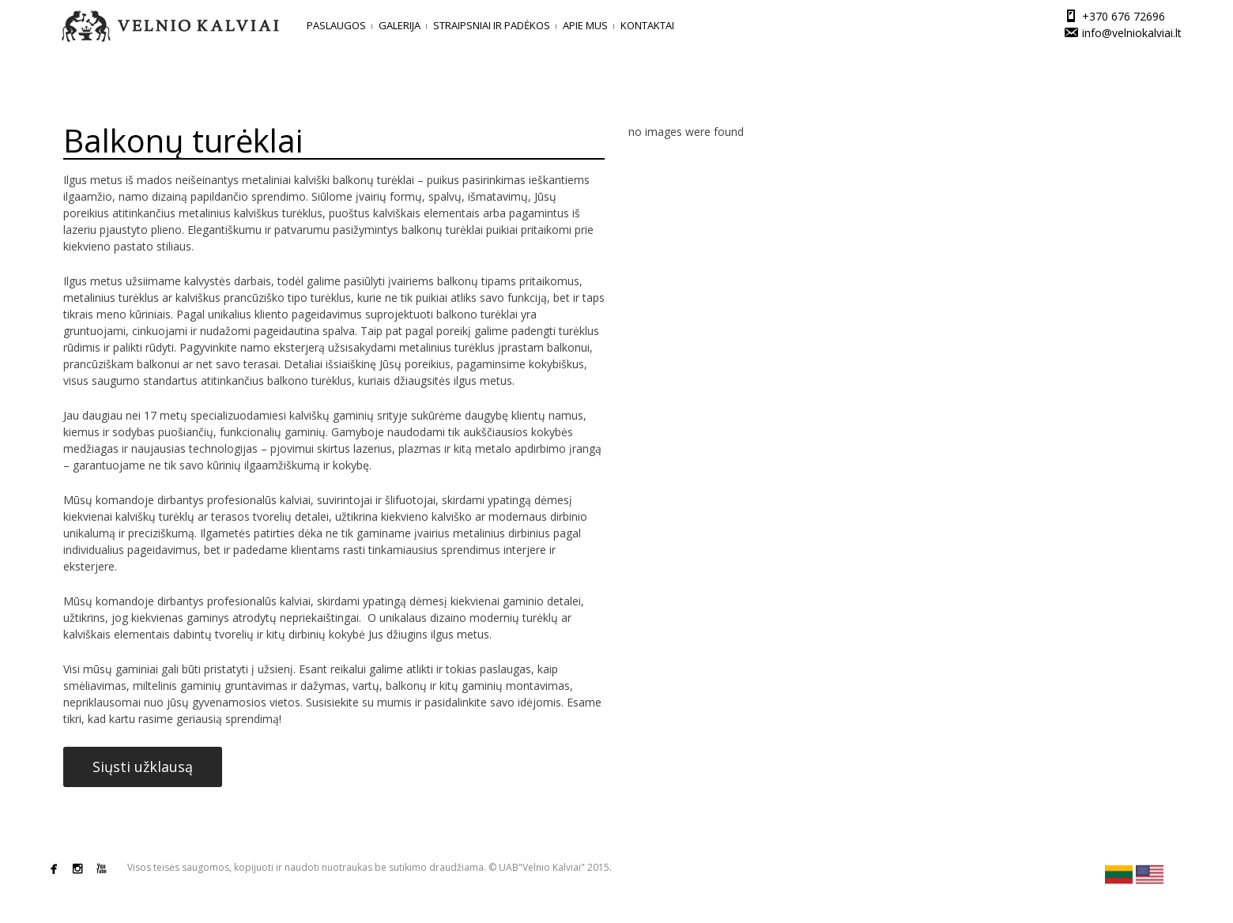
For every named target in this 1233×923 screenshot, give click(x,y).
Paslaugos (336, 25)
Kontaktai (647, 25)
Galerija (399, 25)
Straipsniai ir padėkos (491, 25)
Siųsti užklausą (142, 766)
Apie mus (585, 25)
